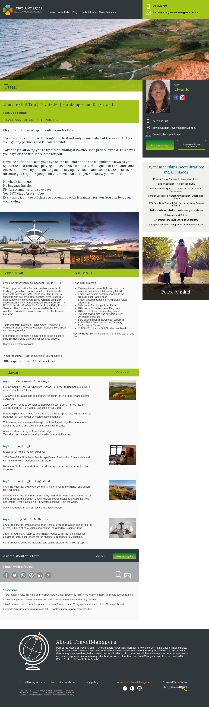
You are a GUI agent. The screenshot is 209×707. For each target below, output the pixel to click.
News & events (107, 12)
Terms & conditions (63, 682)
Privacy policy (90, 682)
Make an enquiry (124, 556)
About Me (63, 12)
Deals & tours (88, 12)
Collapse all (122, 372)
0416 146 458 (160, 5)
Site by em (69, 690)
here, (79, 594)
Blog (74, 12)
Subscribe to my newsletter (191, 145)
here (130, 594)
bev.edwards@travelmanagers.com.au (175, 12)
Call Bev (100, 556)
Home (51, 12)
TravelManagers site (32, 682)
